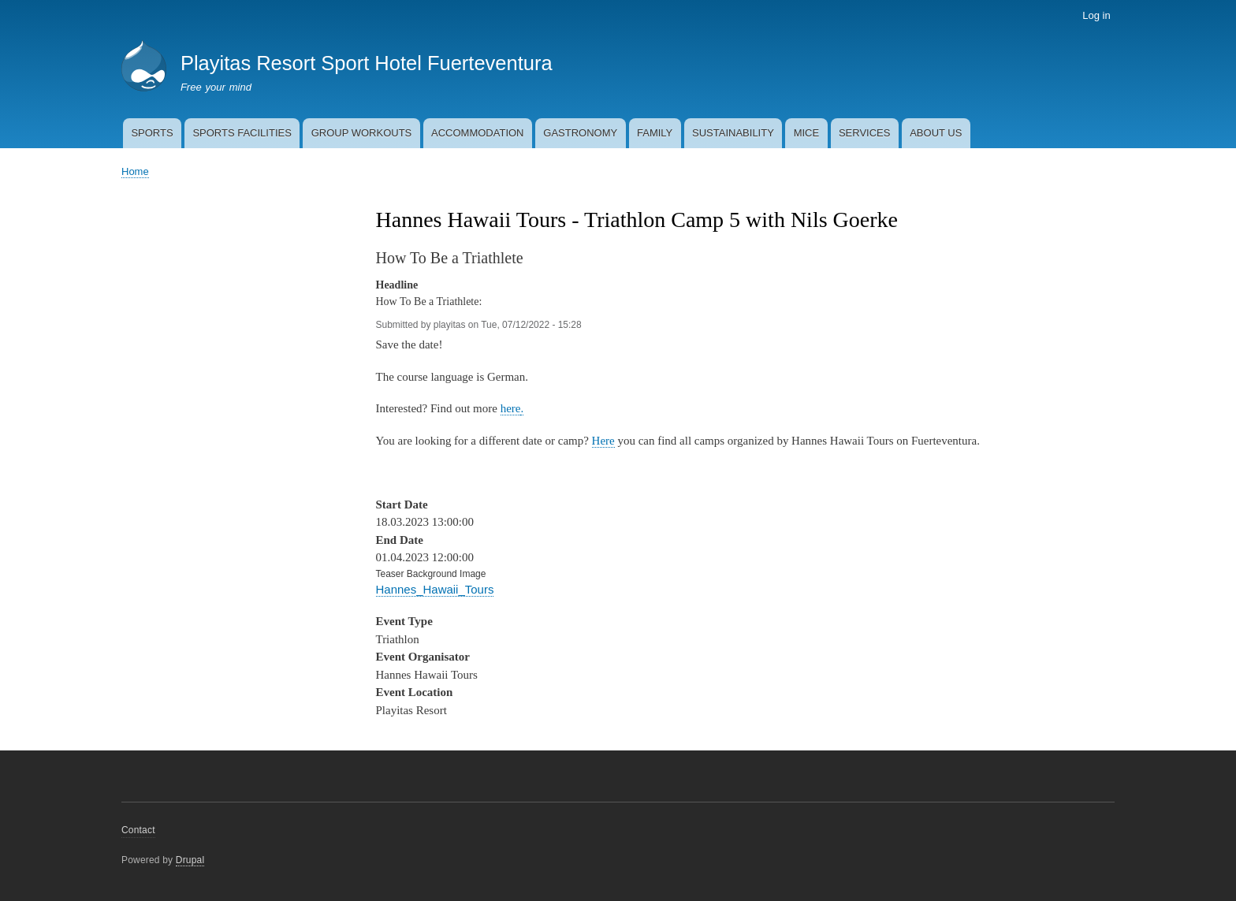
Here (603, 440)
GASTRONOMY (580, 133)
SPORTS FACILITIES (241, 133)
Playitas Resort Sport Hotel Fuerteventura (367, 63)
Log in (1096, 15)
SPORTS (152, 133)
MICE (807, 133)
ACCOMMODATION (477, 133)
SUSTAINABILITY (733, 133)
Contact (138, 830)
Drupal (190, 860)
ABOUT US (936, 133)
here (511, 408)
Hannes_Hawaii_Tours (435, 589)
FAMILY (654, 133)
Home (135, 171)
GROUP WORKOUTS (361, 133)
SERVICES (865, 133)
